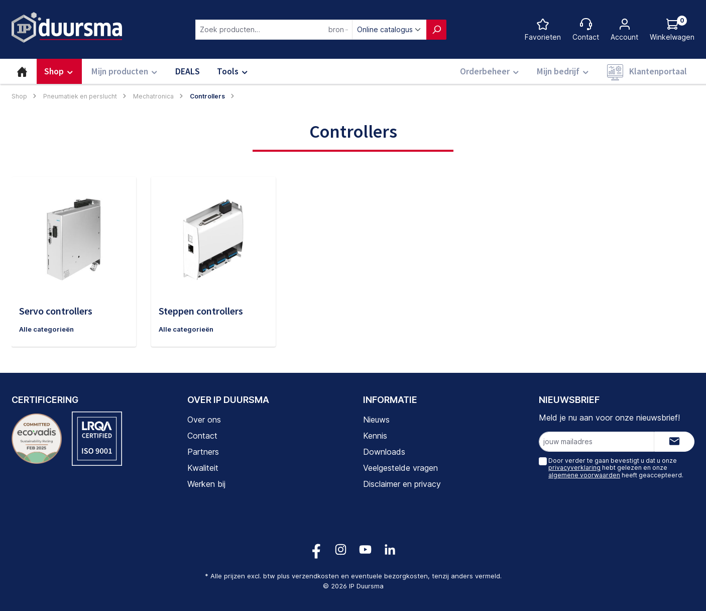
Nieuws (376, 420)
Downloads (384, 452)
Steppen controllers (201, 310)
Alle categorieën (48, 330)
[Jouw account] (624, 29)
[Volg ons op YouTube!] (365, 549)
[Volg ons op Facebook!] (316, 549)
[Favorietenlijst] (543, 29)
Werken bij (206, 484)
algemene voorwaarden (584, 475)
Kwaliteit (202, 468)
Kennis (375, 436)
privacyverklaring (574, 467)
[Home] (22, 71)
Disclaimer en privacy (402, 484)
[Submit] (674, 442)
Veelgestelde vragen (400, 468)
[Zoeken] (436, 30)
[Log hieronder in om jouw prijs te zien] (672, 29)
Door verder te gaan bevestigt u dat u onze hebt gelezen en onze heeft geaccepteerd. (615, 468)
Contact (202, 436)
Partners (203, 452)
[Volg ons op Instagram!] (340, 549)
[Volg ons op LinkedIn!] (390, 549)
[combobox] (273, 30)
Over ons (204, 420)
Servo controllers (55, 310)
